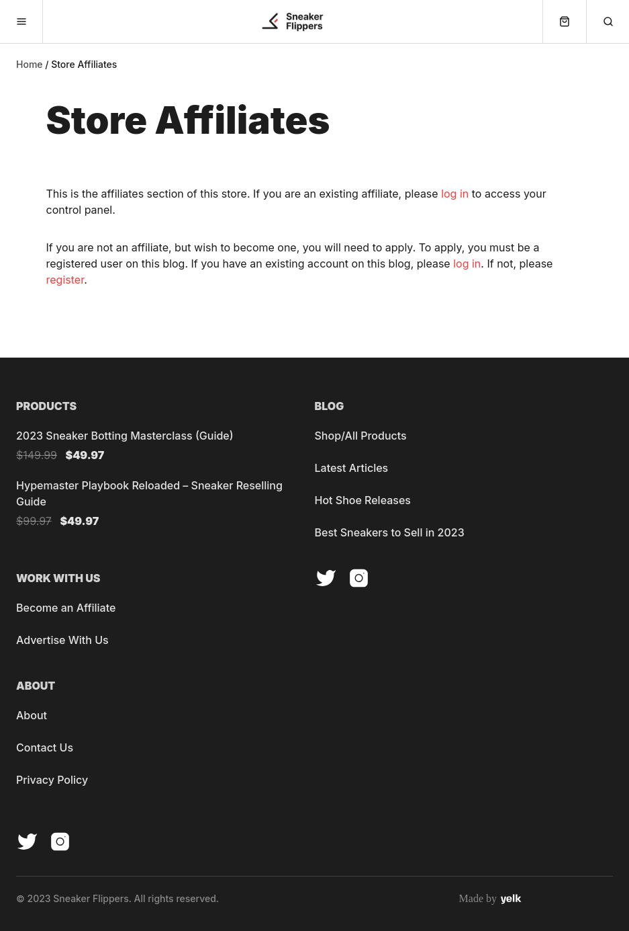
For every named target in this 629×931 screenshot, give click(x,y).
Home (29, 64)
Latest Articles (352, 468)
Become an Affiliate (65, 607)
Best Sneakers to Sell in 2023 (390, 532)
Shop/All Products (361, 435)
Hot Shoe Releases (363, 500)
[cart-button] (564, 21)
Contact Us (44, 747)
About (31, 715)
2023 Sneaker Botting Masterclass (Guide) (125, 435)
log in (455, 193)
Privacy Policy (52, 779)
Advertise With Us (62, 640)
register (65, 279)
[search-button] (607, 21)
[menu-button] (21, 21)
